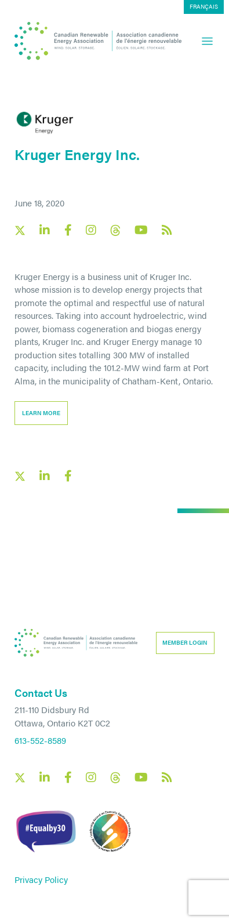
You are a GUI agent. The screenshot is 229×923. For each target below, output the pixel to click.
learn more (41, 413)
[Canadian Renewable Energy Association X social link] (20, 230)
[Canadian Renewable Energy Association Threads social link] (115, 230)
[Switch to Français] (204, 7)
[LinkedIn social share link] (44, 476)
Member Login (185, 642)
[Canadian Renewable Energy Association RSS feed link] (167, 230)
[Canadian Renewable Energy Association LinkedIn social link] (44, 230)
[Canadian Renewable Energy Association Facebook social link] (68, 230)
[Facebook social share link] (68, 476)
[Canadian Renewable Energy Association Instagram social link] (91, 230)
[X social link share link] (20, 476)
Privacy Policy (41, 879)
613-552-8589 (40, 740)
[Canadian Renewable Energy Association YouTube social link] (141, 230)
